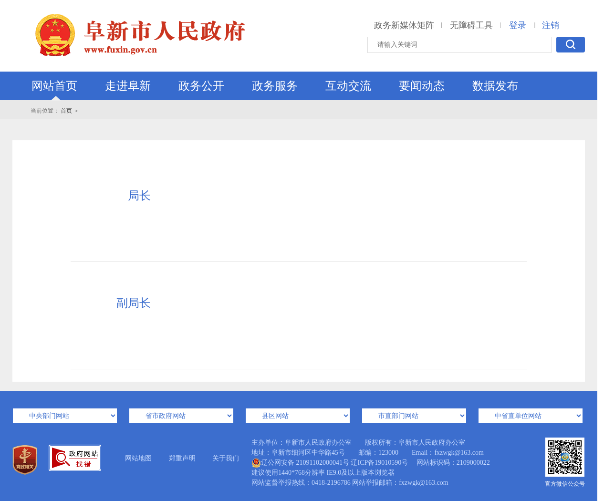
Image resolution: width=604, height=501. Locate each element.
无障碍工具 (471, 25)
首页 (66, 110)
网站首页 (54, 86)
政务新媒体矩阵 (404, 25)
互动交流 (348, 86)
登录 (517, 25)
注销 (550, 25)
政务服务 (275, 86)
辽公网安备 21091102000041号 (300, 463)
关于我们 (225, 458)
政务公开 (201, 86)
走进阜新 (128, 86)
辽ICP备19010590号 (379, 462)
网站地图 (138, 458)
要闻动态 (422, 86)
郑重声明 (182, 458)
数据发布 (495, 86)
